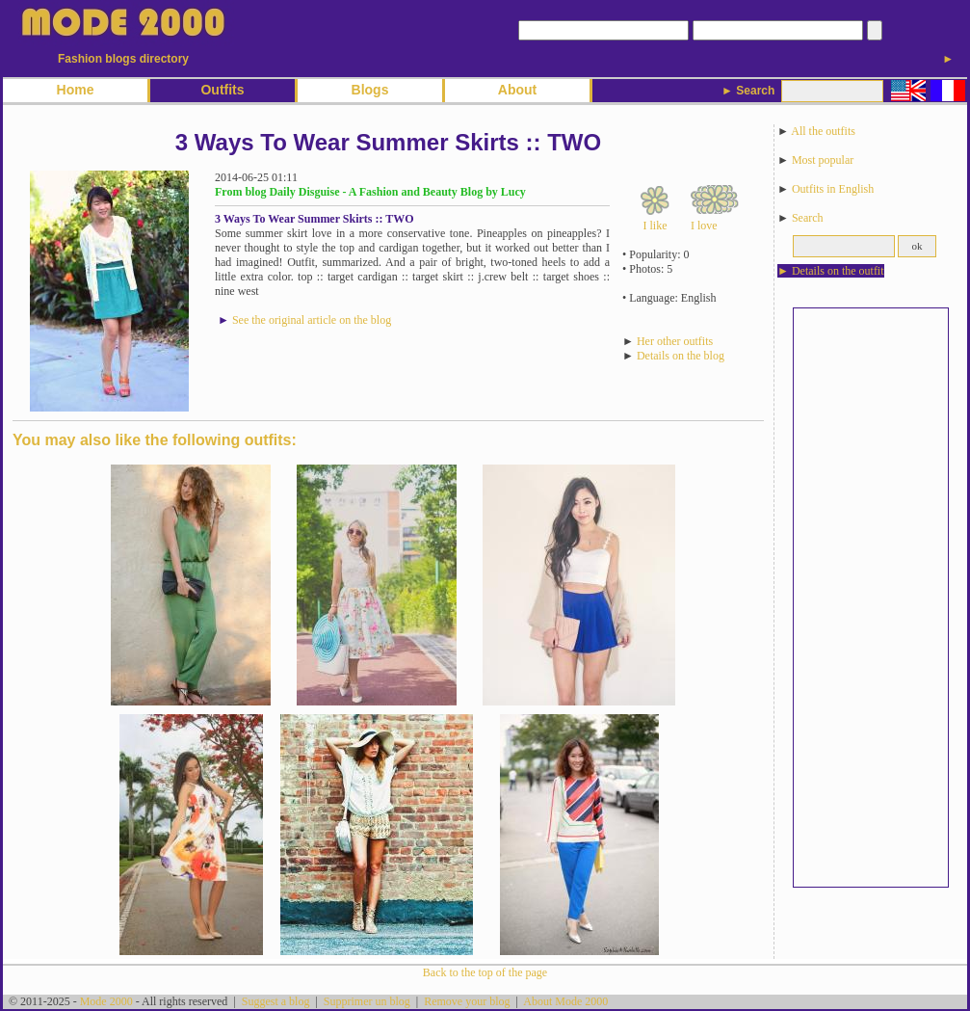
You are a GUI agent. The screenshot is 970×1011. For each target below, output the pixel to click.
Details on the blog (680, 355)
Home (75, 89)
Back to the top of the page (485, 972)
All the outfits (823, 131)
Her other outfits (675, 341)
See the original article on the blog (311, 320)
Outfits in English (833, 189)
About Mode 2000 (565, 1001)
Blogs (370, 89)
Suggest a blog (276, 1001)
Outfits (222, 89)
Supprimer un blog (367, 1001)
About (517, 89)
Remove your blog (467, 1001)
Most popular (822, 160)
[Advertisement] (871, 597)
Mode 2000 (106, 1001)
